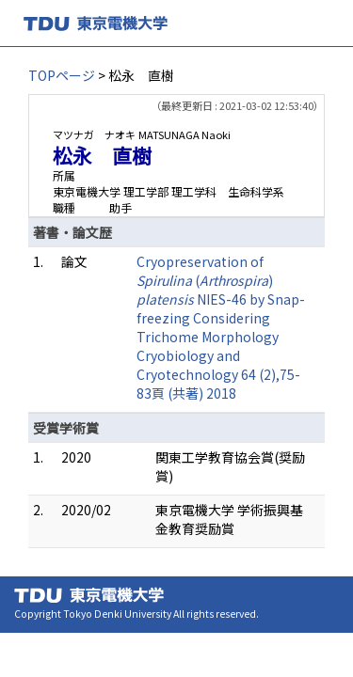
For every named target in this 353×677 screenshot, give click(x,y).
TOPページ (61, 75)
